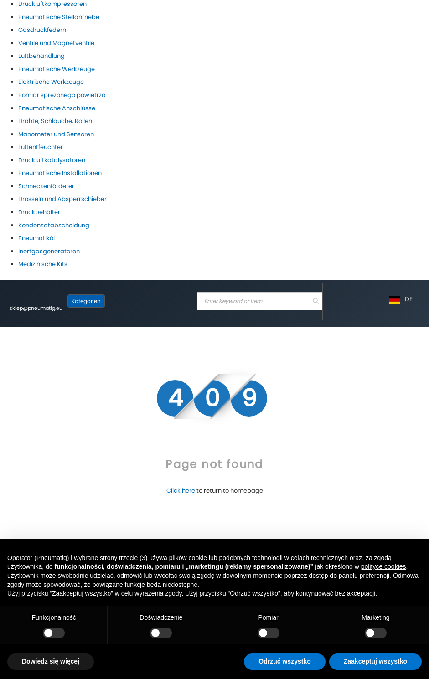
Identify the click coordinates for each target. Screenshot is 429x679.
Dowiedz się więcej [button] (50, 661)
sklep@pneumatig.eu (36, 308)
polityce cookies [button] (383, 566)
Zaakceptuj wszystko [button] (375, 661)
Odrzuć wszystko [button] (284, 661)
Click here (180, 490)
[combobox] (259, 301)
